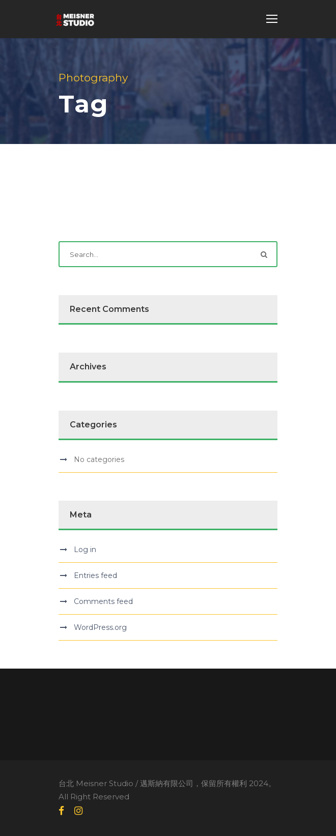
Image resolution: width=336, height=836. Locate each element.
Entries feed (95, 575)
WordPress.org (100, 627)
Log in (85, 549)
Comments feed (103, 601)
